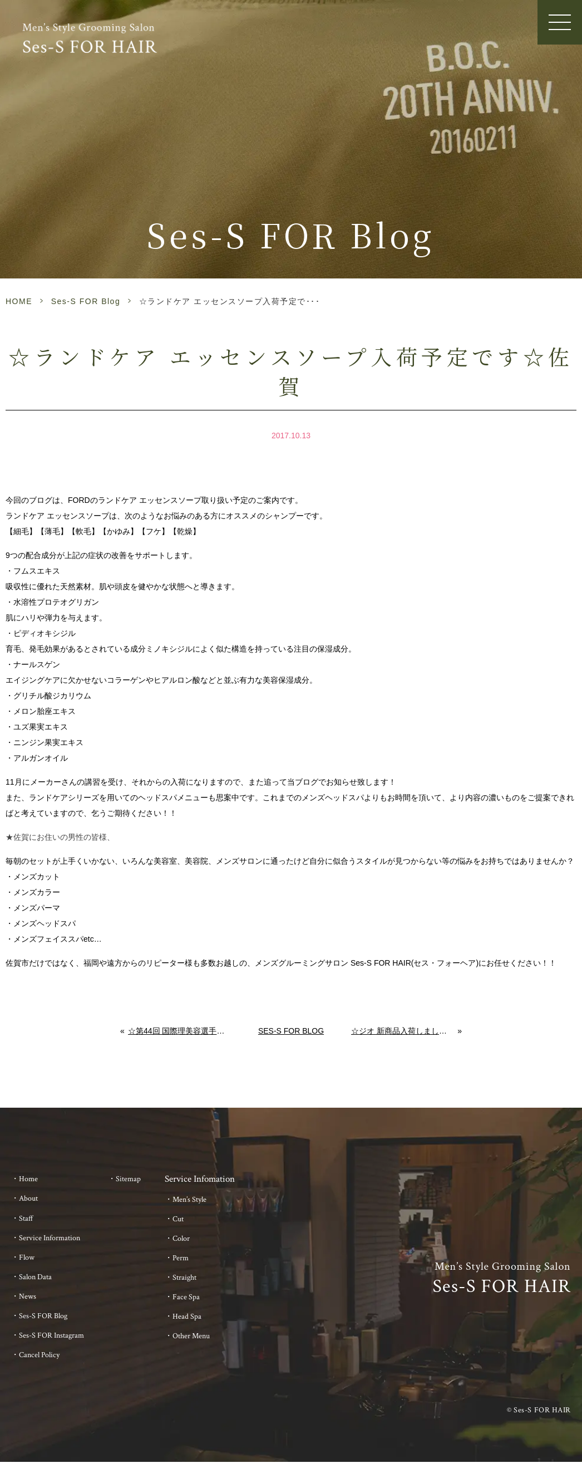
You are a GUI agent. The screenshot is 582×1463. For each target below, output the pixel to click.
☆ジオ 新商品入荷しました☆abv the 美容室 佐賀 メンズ (404, 1030)
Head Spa (186, 1316)
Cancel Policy (39, 1355)
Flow (26, 1257)
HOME (19, 301)
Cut (178, 1219)
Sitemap (128, 1179)
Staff (26, 1218)
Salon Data (35, 1277)
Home (28, 1179)
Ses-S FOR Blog (85, 301)
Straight (184, 1277)
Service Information (49, 1238)
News (27, 1296)
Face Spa (186, 1297)
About (28, 1198)
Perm (180, 1258)
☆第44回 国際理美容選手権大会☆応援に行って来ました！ (179, 1030)
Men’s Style (189, 1199)
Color (181, 1238)
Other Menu (191, 1336)
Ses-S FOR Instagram (51, 1335)
